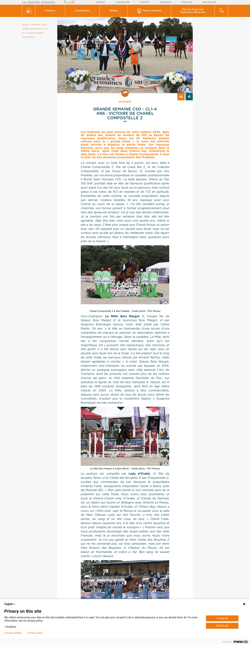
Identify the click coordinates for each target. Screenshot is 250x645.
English (10, 604)
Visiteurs (50, 11)
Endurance (209, 2)
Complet (145, 2)
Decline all (222, 625)
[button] (50, 11)
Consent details (13, 632)
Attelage (186, 2)
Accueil (25, 25)
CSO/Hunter (123, 2)
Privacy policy (35, 632)
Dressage (165, 2)
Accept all (222, 618)
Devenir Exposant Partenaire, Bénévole (192, 11)
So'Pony (100, 2)
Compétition (82, 11)
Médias (113, 11)
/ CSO (43, 25)
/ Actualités (35, 25)
